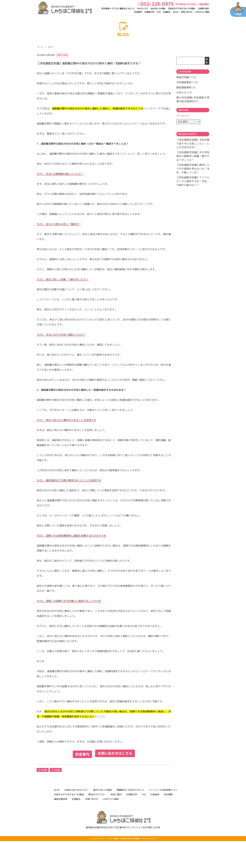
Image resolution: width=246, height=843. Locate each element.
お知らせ (181, 92)
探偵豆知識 (182, 77)
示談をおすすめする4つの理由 (181, 8)
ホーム (40, 47)
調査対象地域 (60, 800)
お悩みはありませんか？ (76, 791)
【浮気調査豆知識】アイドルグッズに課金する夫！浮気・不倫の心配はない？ (192, 181)
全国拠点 (76, 800)
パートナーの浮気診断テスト (163, 791)
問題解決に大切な (130, 791)
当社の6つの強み (158, 8)
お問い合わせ (187, 12)
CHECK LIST (142, 8)
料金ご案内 (116, 796)
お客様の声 (149, 12)
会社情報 (168, 796)
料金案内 (138, 12)
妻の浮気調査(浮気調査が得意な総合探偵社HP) (192, 99)
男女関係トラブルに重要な (118, 8)
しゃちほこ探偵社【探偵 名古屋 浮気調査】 (122, 840)
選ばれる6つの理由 (102, 791)
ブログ (50, 47)
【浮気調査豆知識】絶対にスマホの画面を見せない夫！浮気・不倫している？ (192, 168)
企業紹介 (167, 12)
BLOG (175, 12)
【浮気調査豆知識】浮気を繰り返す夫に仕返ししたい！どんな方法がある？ (192, 143)
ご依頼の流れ (203, 8)
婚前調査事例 (183, 87)
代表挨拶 (154, 796)
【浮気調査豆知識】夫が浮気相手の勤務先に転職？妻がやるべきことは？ (192, 155)
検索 (207, 61)
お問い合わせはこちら (116, 755)
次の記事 (55, 771)
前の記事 (42, 771)
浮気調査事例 (183, 82)
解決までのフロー (97, 796)
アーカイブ (182, 115)
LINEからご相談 (202, 12)
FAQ (159, 12)
